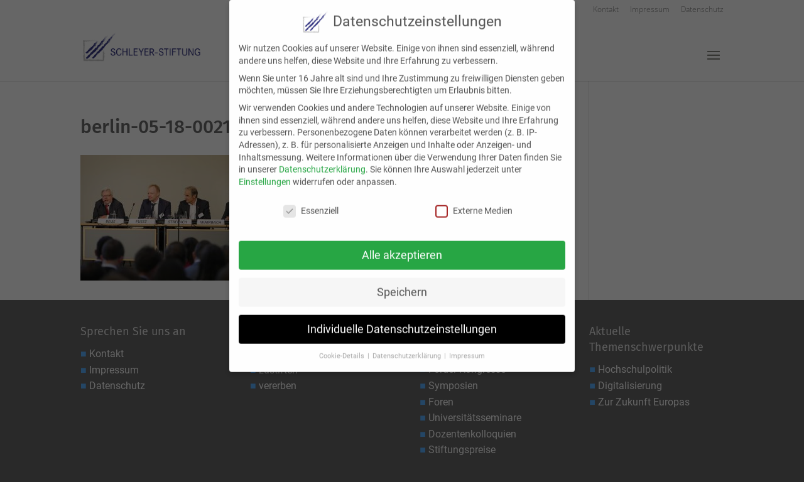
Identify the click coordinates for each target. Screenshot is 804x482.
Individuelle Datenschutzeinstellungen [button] (402, 320)
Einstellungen (265, 173)
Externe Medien (474, 202)
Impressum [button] (467, 347)
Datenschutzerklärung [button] (407, 347)
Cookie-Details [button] (342, 347)
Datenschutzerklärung (322, 161)
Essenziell (311, 202)
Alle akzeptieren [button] (402, 246)
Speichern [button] (402, 283)
